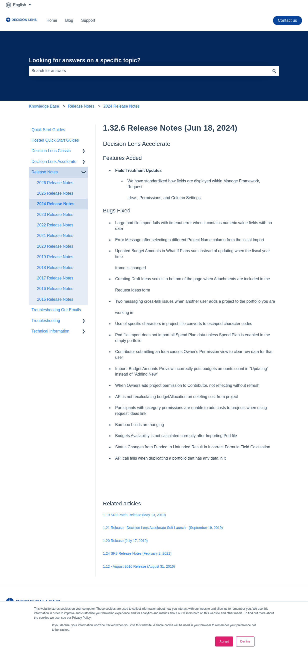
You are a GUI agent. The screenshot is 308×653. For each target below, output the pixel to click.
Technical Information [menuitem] (50, 331)
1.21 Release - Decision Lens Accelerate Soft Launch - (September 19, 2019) (163, 528)
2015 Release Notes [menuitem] (55, 299)
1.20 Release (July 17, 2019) (125, 541)
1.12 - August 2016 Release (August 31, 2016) (139, 566)
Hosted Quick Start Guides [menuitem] (55, 140)
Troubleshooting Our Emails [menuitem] (56, 310)
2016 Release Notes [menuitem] (55, 288)
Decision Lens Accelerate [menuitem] (54, 161)
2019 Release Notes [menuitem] (55, 257)
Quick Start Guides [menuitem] (48, 130)
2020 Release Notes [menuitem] (55, 246)
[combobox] (149, 71)
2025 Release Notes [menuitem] (55, 193)
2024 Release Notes (121, 106)
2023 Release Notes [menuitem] (55, 214)
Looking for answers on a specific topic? (84, 60)
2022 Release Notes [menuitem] (55, 225)
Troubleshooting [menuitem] (46, 320)
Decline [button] (245, 641)
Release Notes (81, 106)
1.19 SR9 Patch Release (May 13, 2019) (134, 515)
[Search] (274, 71)
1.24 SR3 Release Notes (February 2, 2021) (137, 553)
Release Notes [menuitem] (45, 172)
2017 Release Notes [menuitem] (55, 278)
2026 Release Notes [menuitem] (55, 183)
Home (51, 20)
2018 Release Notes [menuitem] (55, 267)
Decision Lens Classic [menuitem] (51, 151)
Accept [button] (224, 641)
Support (88, 20)
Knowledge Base (44, 106)
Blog (69, 20)
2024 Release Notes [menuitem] (55, 204)
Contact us (287, 20)
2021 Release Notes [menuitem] (55, 235)
